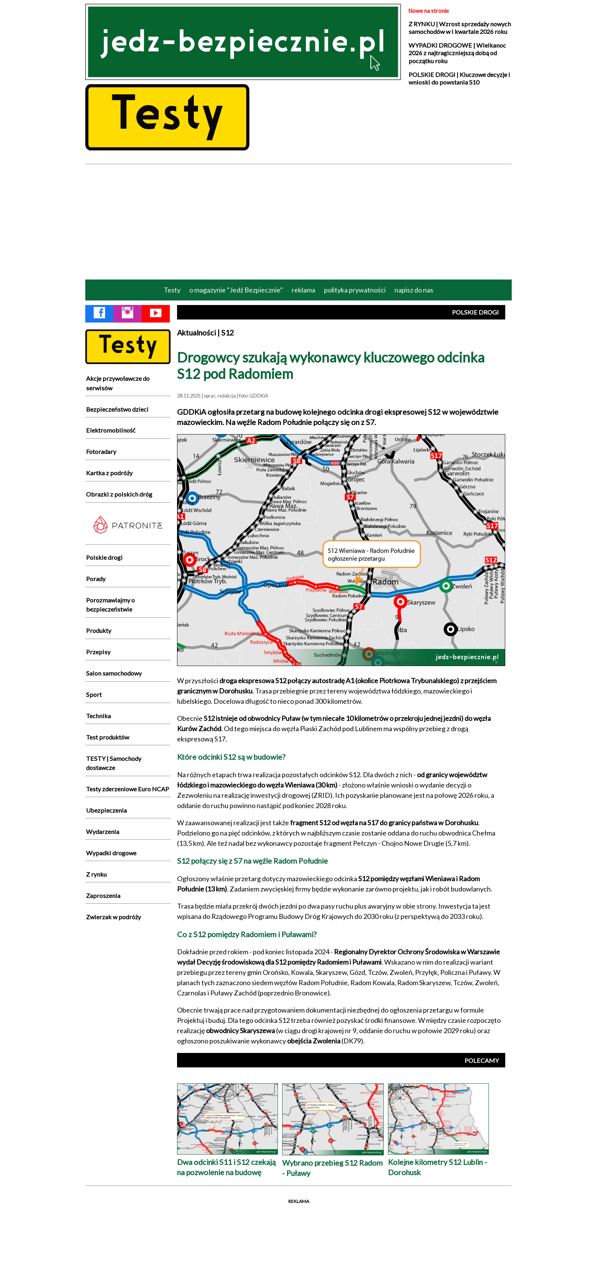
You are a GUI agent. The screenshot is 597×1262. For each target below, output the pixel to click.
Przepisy (98, 651)
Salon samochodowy (114, 673)
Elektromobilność (111, 430)
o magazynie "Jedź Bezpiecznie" (236, 290)
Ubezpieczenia (106, 810)
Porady (95, 578)
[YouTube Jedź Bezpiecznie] (156, 314)
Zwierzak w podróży (113, 916)
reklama (303, 290)
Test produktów (107, 737)
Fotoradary (101, 451)
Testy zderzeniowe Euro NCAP (127, 788)
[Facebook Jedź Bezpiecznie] (99, 314)
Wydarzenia (102, 831)
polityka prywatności (355, 290)
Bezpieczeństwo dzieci (117, 409)
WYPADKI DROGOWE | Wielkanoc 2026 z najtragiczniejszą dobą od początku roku (457, 53)
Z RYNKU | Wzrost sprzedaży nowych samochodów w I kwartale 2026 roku (460, 27)
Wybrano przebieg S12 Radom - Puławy (333, 1162)
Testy (172, 290)
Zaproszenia (103, 895)
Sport (94, 694)
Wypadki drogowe (111, 852)
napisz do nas (413, 290)
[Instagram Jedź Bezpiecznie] (128, 314)
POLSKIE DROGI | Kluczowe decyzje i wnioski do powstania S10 (459, 78)
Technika (98, 715)
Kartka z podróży (109, 472)
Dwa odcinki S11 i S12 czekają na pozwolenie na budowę (227, 1161)
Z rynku (96, 874)
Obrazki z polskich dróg (119, 494)
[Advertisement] (298, 221)
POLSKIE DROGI (475, 312)
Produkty (98, 630)
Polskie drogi (104, 557)
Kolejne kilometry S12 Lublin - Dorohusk (438, 1161)
